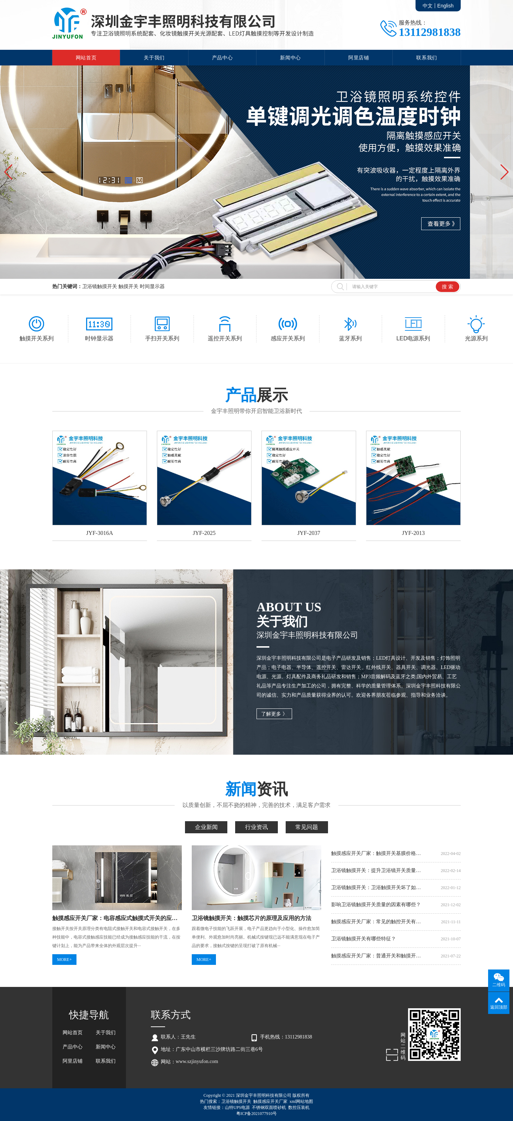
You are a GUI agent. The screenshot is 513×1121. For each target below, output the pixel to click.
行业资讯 (256, 827)
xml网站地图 (301, 1101)
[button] (8, 172)
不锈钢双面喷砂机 (269, 1107)
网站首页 (86, 57)
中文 (428, 5)
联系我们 (426, 57)
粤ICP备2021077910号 (256, 1113)
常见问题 (306, 827)
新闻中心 (290, 57)
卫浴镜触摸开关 (236, 1101)
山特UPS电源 (237, 1107)
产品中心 (222, 57)
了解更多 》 (274, 714)
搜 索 (447, 286)
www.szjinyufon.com (197, 1061)
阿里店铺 (358, 57)
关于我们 (154, 57)
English (445, 5)
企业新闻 (206, 827)
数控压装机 (299, 1107)
